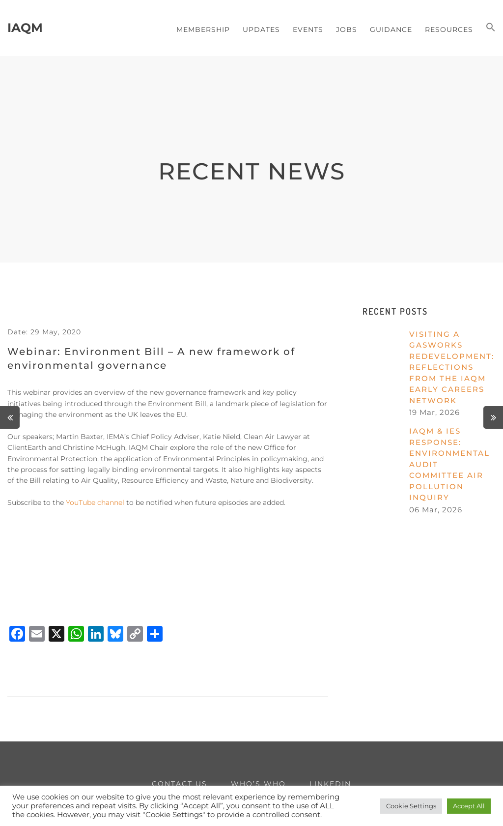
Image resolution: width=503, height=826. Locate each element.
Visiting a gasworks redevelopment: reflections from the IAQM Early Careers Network (451, 367)
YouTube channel (95, 502)
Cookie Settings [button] (411, 806)
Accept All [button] (469, 806)
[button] (491, 28)
